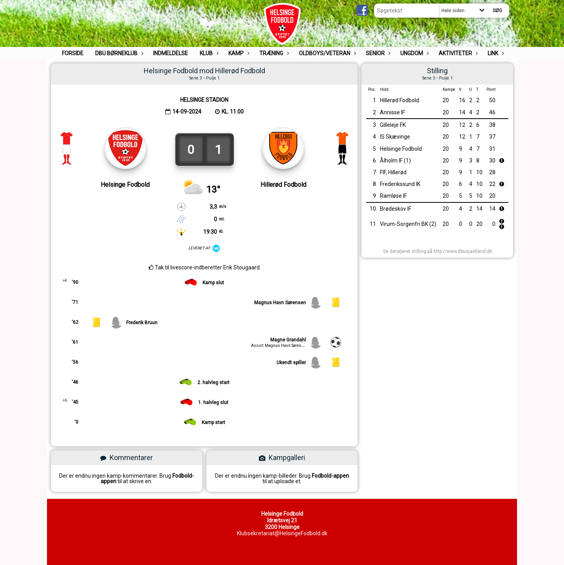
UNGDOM (413, 53)
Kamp (238, 53)
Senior (377, 53)
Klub (208, 53)
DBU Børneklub (118, 53)
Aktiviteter (457, 53)
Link (495, 53)
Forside (72, 53)
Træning (273, 53)
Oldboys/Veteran (326, 53)
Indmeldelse (170, 53)
